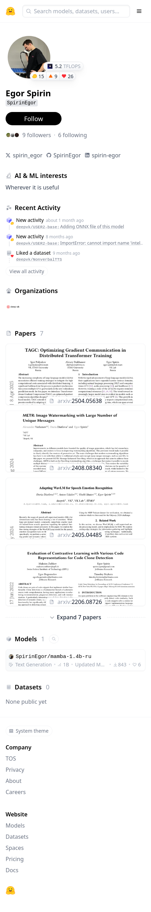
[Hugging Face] (10, 890)
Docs (12, 870)
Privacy (15, 769)
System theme (29, 730)
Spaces (15, 848)
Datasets (17, 836)
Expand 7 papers (75, 617)
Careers (16, 792)
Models (15, 825)
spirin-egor (106, 155)
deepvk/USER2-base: (70, 227)
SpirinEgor (67, 155)
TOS (11, 758)
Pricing (15, 859)
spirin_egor (28, 155)
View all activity (26, 271)
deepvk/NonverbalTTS (39, 259)
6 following (72, 135)
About (13, 781)
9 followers (36, 135)
